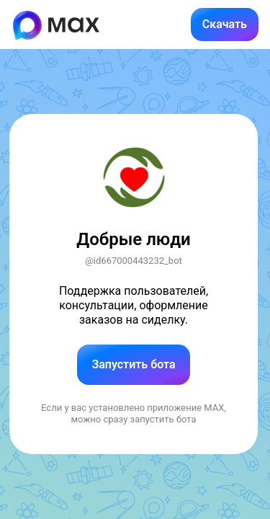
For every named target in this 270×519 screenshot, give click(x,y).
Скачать (224, 24)
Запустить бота (133, 364)
